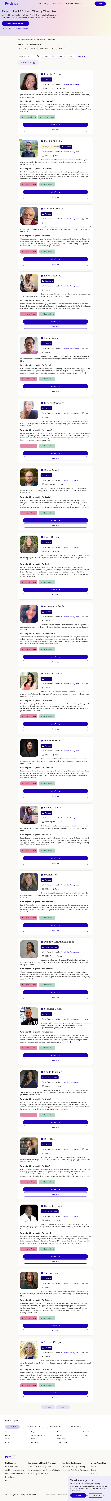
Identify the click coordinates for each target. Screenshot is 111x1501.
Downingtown (44, 48)
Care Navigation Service (38, 1473)
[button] (29, 81)
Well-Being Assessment (14, 1470)
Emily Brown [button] (51, 537)
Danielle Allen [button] (52, 740)
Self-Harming (61, 1439)
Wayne (54, 48)
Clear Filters (82, 56)
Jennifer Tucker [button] (53, 74)
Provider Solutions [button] (74, 3)
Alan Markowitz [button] (53, 208)
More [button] (33, 97)
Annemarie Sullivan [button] (55, 606)
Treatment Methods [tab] (33, 1427)
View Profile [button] (24, 111)
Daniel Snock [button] (52, 470)
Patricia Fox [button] (51, 874)
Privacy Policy (50, 1495)
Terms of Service (62, 1495)
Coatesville (33, 48)
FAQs (7, 1480)
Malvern (61, 48)
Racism (59, 1435)
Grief (33, 1439)
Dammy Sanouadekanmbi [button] (59, 941)
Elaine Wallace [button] (52, 338)
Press (93, 1470)
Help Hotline (10, 1477)
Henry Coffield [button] (53, 1206)
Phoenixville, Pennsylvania (70, 84)
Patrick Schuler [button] (53, 141)
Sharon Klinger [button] (53, 1342)
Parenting (34, 1442)
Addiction (8, 1432)
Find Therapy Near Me (25, 40)
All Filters (70, 56)
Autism (7, 1442)
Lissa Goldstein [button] (53, 275)
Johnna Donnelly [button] (54, 403)
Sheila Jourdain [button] (53, 1072)
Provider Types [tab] (76, 1427)
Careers (94, 1473)
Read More (95, 1495)
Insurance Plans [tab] (55, 1427)
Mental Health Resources (15, 1473)
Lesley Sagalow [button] (53, 807)
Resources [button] (57, 3)
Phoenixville (51, 40)
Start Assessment (20, 29)
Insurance (59, 56)
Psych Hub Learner (50, 147)
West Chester (23, 48)
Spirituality (86, 1432)
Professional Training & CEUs (40, 1466)
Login (100, 3)
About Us (95, 1466)
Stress (85, 1435)
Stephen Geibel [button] (53, 1009)
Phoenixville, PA (28, 117)
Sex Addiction (62, 1442)
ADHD (7, 1435)
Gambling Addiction (38, 1435)
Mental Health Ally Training (73, 1466)
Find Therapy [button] (43, 3)
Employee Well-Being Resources (75, 1470)
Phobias (60, 1432)
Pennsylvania (40, 40)
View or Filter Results (15, 23)
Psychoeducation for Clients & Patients (44, 1470)
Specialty (47, 56)
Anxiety (7, 1439)
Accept (78, 1495)
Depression (35, 1432)
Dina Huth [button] (50, 1139)
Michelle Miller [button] (53, 673)
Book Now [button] (55, 130)
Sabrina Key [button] (51, 1273)
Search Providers (12, 1466)
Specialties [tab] (12, 1427)
